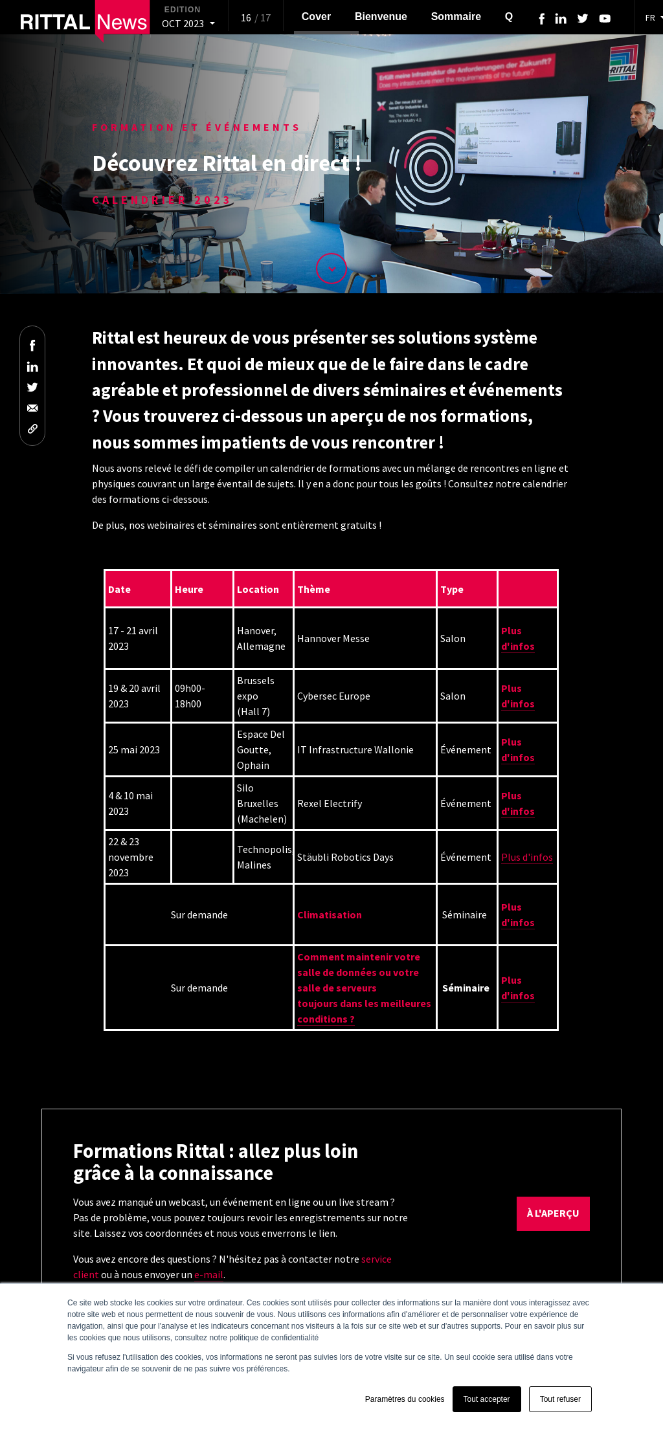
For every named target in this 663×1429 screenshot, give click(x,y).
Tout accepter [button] (487, 1399)
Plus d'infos (527, 856)
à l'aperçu (553, 1212)
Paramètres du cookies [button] (405, 1399)
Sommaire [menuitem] (456, 16)
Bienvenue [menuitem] (381, 16)
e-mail (208, 1274)
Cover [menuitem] (316, 16)
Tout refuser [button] (560, 1399)
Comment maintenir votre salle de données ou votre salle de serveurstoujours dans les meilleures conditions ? (364, 987)
